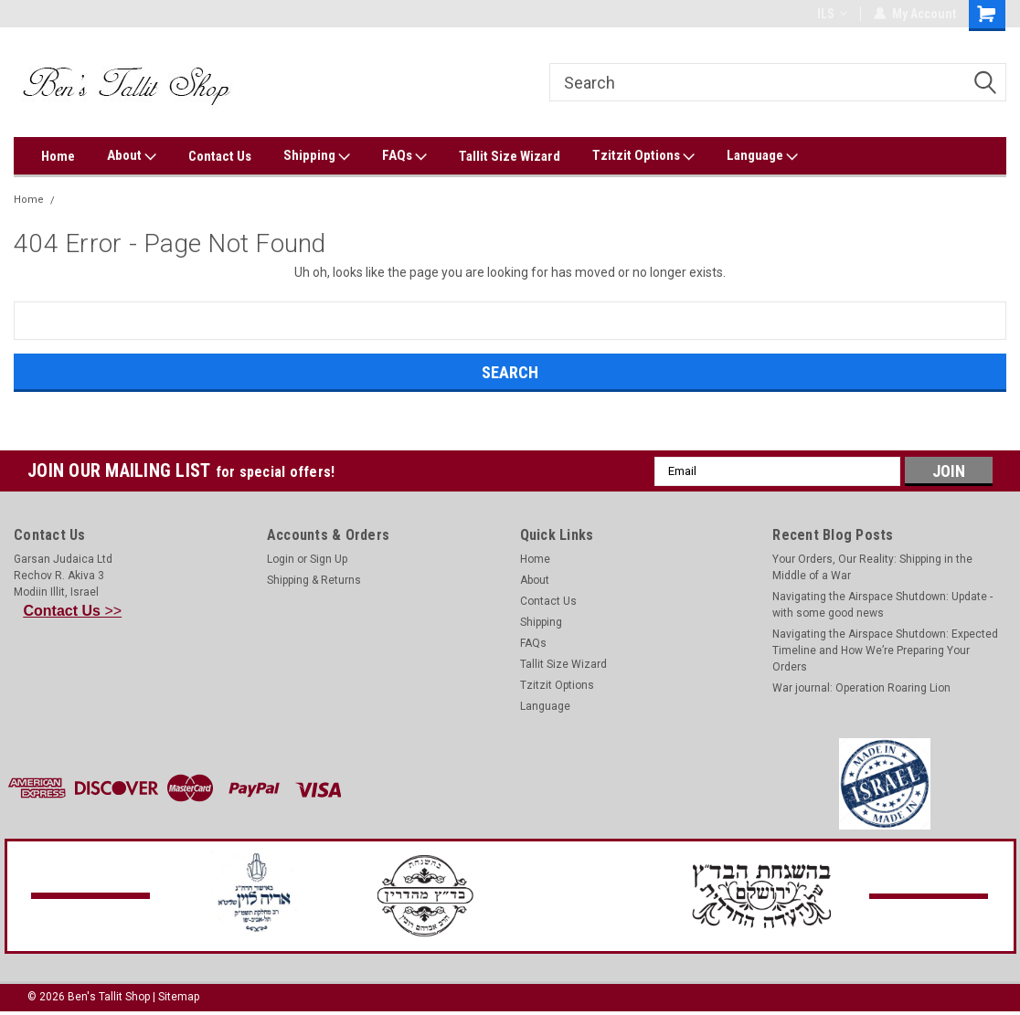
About (131, 156)
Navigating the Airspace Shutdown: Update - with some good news (882, 604)
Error (75, 200)
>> (73, 611)
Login (280, 559)
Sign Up (328, 559)
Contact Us (219, 156)
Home (58, 156)
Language (762, 156)
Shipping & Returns (314, 580)
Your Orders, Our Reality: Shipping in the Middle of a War (872, 567)
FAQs (404, 156)
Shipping (316, 156)
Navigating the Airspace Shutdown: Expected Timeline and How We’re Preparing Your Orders (885, 650)
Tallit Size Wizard (509, 156)
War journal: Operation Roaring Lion (861, 688)
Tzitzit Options (643, 156)
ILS (832, 13)
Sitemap (178, 996)
